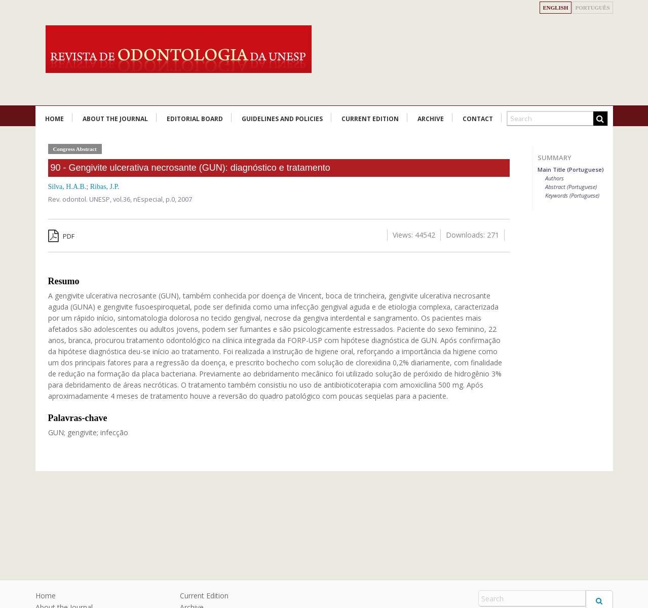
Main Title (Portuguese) (571, 169)
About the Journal (115, 119)
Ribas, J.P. (105, 187)
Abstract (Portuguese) (571, 187)
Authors (554, 178)
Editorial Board (195, 119)
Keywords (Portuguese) (572, 195)
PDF (61, 236)
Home (54, 119)
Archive (430, 119)
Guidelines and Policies (282, 119)
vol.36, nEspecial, (139, 199)
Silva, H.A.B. (67, 187)
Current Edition (370, 119)
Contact (478, 119)
